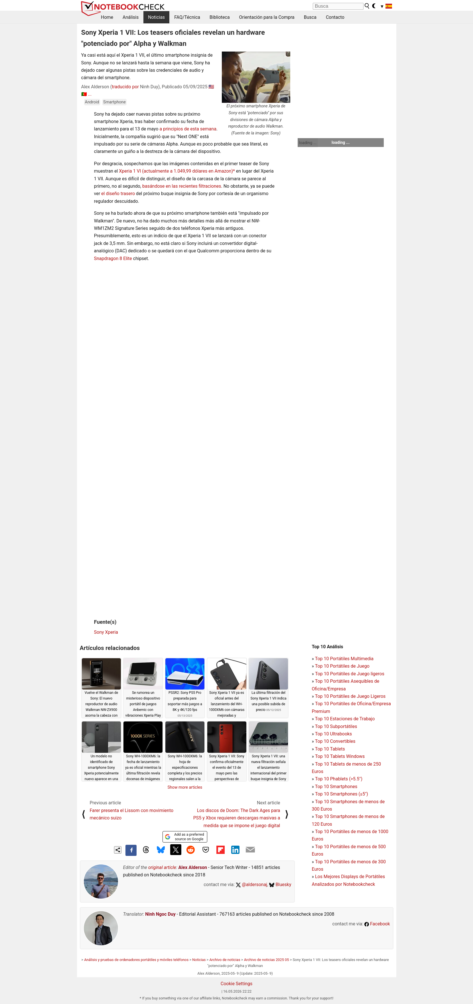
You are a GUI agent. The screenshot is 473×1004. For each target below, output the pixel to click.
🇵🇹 (84, 94)
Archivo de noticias (224, 960)
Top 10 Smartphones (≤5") (341, 794)
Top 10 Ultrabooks (333, 734)
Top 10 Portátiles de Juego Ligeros (350, 696)
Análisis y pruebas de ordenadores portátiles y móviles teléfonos (136, 960)
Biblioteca (220, 17)
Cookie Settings (237, 983)
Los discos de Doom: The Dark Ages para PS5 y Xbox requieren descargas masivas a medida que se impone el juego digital (236, 818)
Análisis (131, 17)
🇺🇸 (211, 86)
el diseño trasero (118, 193)
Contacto (335, 17)
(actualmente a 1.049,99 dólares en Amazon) (187, 171)
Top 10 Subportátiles (336, 726)
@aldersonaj (251, 884)
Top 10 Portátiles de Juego (342, 666)
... (90, 94)
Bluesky (280, 884)
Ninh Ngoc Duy (160, 914)
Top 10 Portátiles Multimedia (344, 658)
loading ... (307, 142)
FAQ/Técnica (187, 17)
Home (107, 17)
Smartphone (114, 102)
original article (162, 867)
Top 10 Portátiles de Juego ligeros (349, 673)
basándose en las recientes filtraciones (181, 186)
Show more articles (185, 787)
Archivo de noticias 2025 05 (266, 960)
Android (92, 102)
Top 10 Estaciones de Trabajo (345, 718)
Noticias (156, 17)
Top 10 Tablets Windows (340, 756)
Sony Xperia (106, 632)
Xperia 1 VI (130, 171)
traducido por (125, 86)
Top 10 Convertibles (335, 741)
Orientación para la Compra (267, 17)
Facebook (377, 924)
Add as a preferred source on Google (184, 836)
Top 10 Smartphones (336, 786)
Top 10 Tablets (330, 749)
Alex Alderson (192, 867)
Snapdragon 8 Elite (113, 258)
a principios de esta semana (187, 129)
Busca (310, 17)
